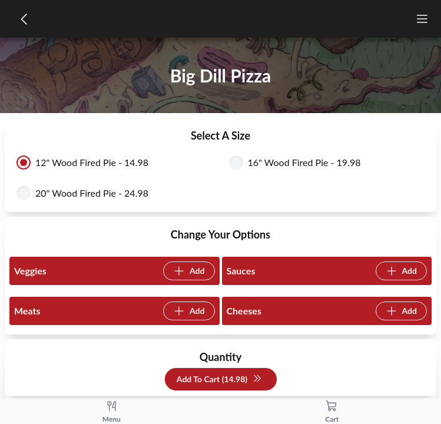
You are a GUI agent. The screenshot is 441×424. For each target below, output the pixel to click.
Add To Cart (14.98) (219, 379)
